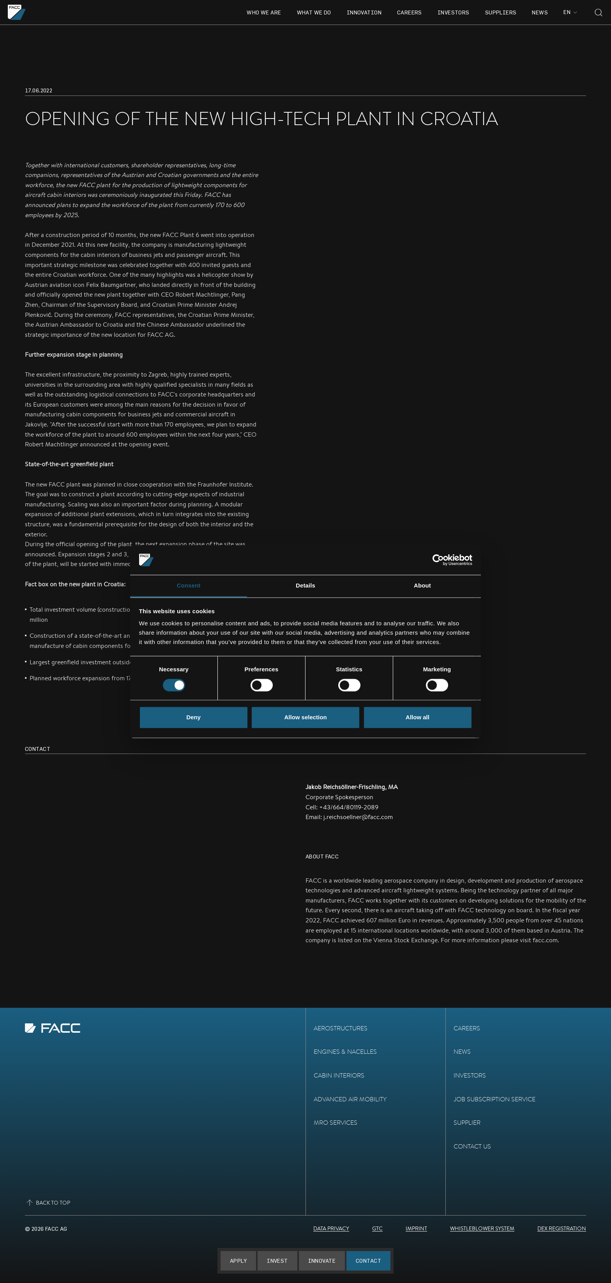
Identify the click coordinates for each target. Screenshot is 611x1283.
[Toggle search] (598, 12)
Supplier (467, 1122)
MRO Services (335, 1122)
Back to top (47, 1202)
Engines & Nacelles (345, 1052)
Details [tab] (305, 585)
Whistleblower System (482, 1228)
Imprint (416, 1228)
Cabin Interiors (339, 1075)
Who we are (264, 12)
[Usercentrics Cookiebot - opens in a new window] (438, 560)
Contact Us (472, 1146)
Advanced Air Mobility (350, 1099)
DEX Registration (561, 1228)
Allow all (417, 717)
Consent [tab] (189, 585)
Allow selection (305, 717)
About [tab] (422, 585)
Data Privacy (331, 1228)
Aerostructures (340, 1028)
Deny (193, 717)
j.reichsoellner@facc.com (358, 817)
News (540, 12)
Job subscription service (494, 1099)
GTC (377, 1228)
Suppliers (501, 12)
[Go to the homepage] (17, 12)
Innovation (364, 12)
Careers (409, 12)
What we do (314, 12)
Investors (454, 12)
